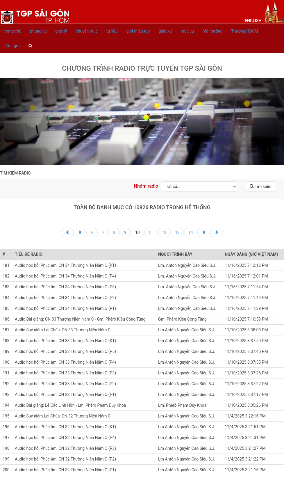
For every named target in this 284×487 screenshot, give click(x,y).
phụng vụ (38, 31)
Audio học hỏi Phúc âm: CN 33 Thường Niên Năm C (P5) (65, 351)
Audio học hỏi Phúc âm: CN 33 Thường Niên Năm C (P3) (65, 373)
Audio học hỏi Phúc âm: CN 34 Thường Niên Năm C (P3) (65, 287)
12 (164, 232)
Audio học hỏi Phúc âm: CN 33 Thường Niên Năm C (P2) (65, 383)
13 (177, 232)
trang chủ (13, 31)
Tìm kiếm (261, 186)
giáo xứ (165, 31)
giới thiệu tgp (138, 31)
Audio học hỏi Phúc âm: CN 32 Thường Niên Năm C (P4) (65, 437)
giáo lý (61, 31)
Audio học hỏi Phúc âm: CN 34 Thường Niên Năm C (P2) (65, 297)
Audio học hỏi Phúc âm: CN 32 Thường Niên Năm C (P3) (65, 448)
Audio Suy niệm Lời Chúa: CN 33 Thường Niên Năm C (62, 330)
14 (190, 232)
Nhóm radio (146, 186)
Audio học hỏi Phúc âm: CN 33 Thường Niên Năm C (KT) (65, 340)
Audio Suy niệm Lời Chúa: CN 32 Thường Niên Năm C (62, 416)
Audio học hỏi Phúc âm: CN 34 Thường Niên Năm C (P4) (65, 276)
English (253, 20)
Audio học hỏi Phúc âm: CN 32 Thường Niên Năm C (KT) (65, 426)
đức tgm (12, 45)
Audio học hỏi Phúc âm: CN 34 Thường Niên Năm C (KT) (65, 265)
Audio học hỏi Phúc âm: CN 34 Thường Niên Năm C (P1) (65, 308)
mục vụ (187, 31)
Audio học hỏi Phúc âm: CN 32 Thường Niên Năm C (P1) (65, 470)
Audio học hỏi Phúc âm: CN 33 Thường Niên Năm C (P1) (65, 394)
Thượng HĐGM (244, 31)
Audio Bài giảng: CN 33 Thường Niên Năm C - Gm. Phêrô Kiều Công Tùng (80, 319)
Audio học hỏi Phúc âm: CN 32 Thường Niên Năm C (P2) (65, 459)
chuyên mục (87, 31)
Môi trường (213, 31)
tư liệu (112, 31)
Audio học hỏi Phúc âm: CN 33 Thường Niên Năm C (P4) (65, 362)
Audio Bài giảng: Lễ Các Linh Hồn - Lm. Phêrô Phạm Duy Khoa (70, 405)
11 (151, 232)
